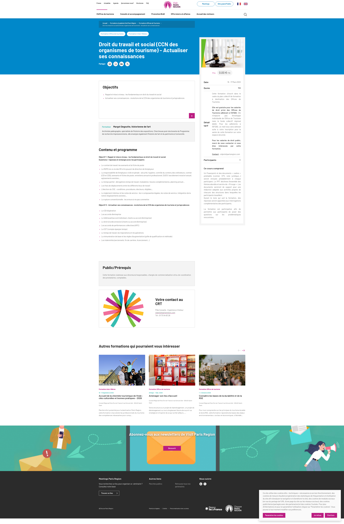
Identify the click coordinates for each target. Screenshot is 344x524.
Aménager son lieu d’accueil (163, 396)
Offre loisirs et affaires (180, 14)
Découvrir (172, 448)
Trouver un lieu (107, 493)
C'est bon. (331, 515)
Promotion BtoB (158, 14)
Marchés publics (155, 484)
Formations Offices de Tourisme (149, 23)
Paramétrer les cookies (274, 515)
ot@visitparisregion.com (165, 312)
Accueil (105, 23)
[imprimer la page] (109, 64)
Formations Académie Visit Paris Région (123, 23)
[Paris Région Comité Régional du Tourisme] (172, 4)
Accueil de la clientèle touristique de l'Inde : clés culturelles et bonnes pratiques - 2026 (121, 397)
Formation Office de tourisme (112, 34)
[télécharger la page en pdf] (115, 64)
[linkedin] (200, 484)
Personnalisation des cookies (179, 508)
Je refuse (317, 515)
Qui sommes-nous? (127, 3)
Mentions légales (154, 508)
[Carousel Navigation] (241, 350)
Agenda (115, 3)
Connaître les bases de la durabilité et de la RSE (220, 397)
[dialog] (300, 505)
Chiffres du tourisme (105, 14)
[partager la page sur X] (127, 64)
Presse (99, 3)
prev (239, 350)
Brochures (139, 3)
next (243, 350)
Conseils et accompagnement (132, 14)
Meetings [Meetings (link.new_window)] (205, 4)
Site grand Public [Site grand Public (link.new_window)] (224, 4)
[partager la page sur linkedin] (121, 64)
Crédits (164, 508)
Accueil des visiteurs (205, 14)
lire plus (169, 116)
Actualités (107, 3)
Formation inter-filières (138, 34)
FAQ (147, 3)
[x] (205, 484)
